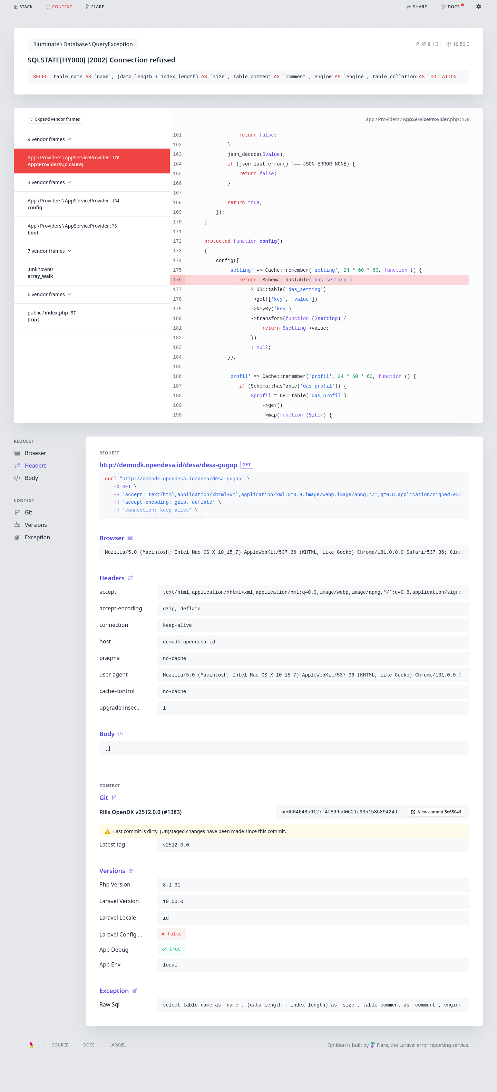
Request (24, 441)
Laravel (118, 1045)
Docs (88, 1045)
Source (60, 1045)
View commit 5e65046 (436, 812)
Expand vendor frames (55, 119)
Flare (379, 1045)
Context (24, 500)
